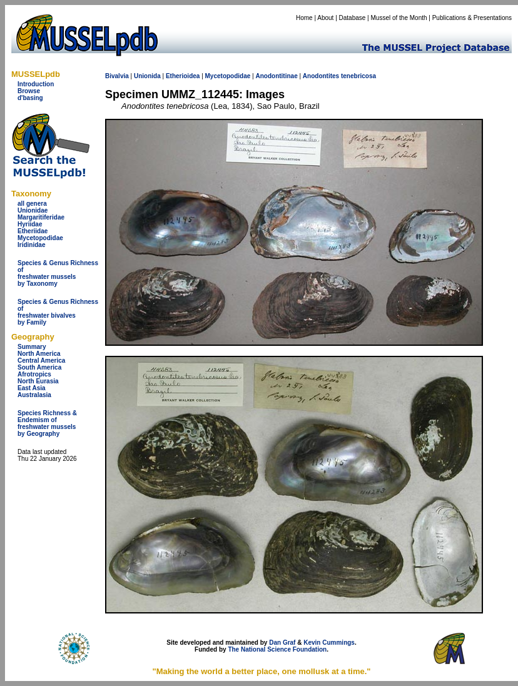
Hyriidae (30, 224)
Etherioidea (183, 76)
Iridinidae (31, 244)
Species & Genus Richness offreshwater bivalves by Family (58, 312)
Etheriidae (33, 231)
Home (304, 17)
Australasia (34, 394)
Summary (32, 346)
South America (39, 367)
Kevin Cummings (329, 642)
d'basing (30, 97)
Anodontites (321, 76)
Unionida (147, 76)
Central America (41, 360)
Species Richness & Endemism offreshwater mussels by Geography (47, 423)
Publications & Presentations (472, 17)
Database (352, 17)
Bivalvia (117, 76)
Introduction (36, 84)
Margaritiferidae (41, 217)
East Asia (32, 388)
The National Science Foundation (277, 649)
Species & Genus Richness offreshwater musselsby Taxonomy (58, 273)
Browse (29, 91)
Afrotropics (34, 374)
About (325, 17)
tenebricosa (358, 76)
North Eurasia (38, 381)
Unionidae (33, 210)
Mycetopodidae (40, 238)
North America (39, 353)
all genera (32, 203)
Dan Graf (282, 642)
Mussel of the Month (399, 17)
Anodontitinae (276, 76)
